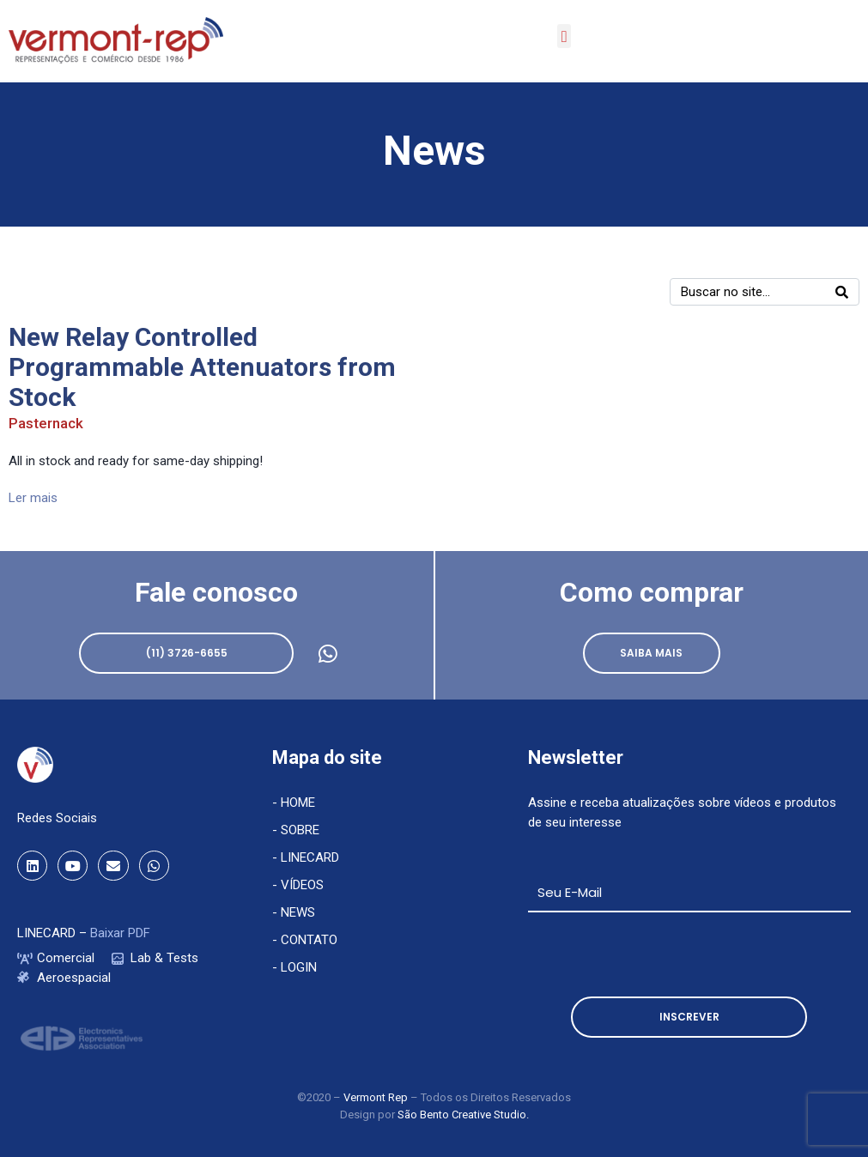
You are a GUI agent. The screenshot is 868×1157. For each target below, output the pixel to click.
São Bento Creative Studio (462, 1114)
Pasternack (46, 423)
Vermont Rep (376, 1097)
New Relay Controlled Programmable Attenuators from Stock (202, 367)
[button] (564, 36)
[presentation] (658, 954)
